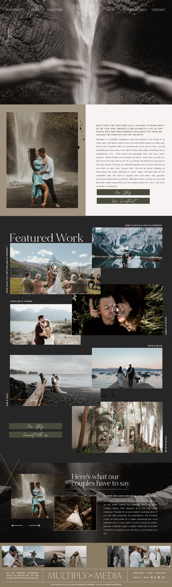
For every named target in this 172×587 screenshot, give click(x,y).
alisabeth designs (112, 584)
